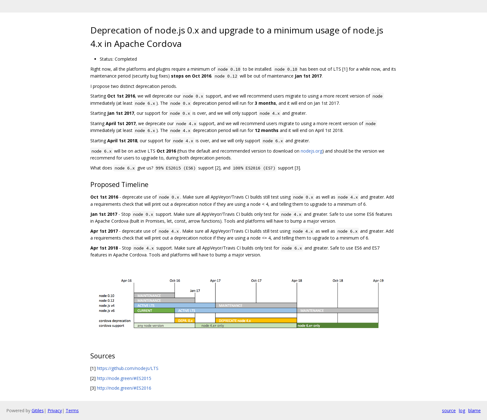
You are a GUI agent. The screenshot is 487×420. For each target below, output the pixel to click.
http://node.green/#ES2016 (124, 388)
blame (474, 410)
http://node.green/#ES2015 (124, 378)
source (449, 410)
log (462, 410)
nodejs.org (311, 151)
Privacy (55, 410)
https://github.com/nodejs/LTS (127, 368)
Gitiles (38, 410)
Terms (72, 410)
